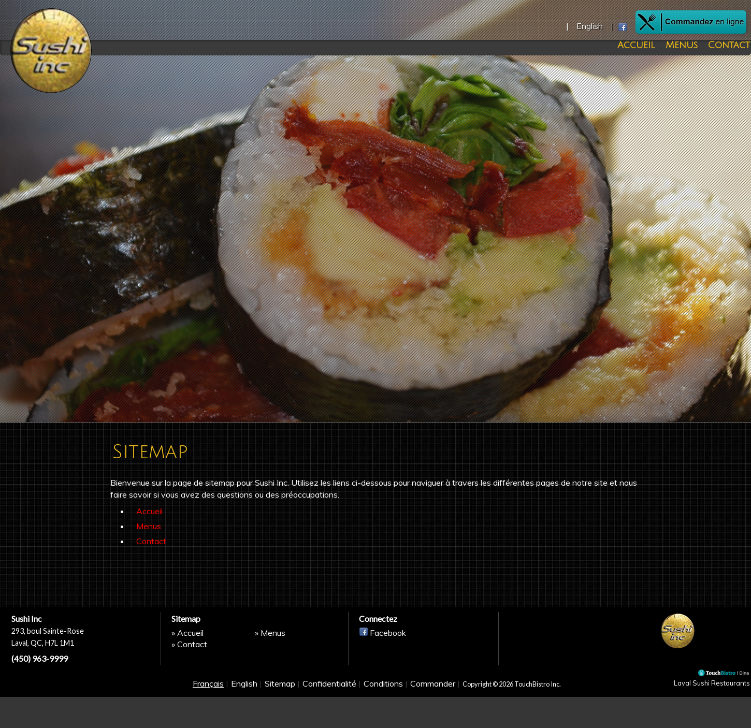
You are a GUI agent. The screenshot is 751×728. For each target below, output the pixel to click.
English (244, 719)
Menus (685, 45)
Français (208, 719)
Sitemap (280, 719)
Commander (432, 719)
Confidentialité (329, 719)
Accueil (647, 45)
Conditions (383, 719)
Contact (726, 45)
